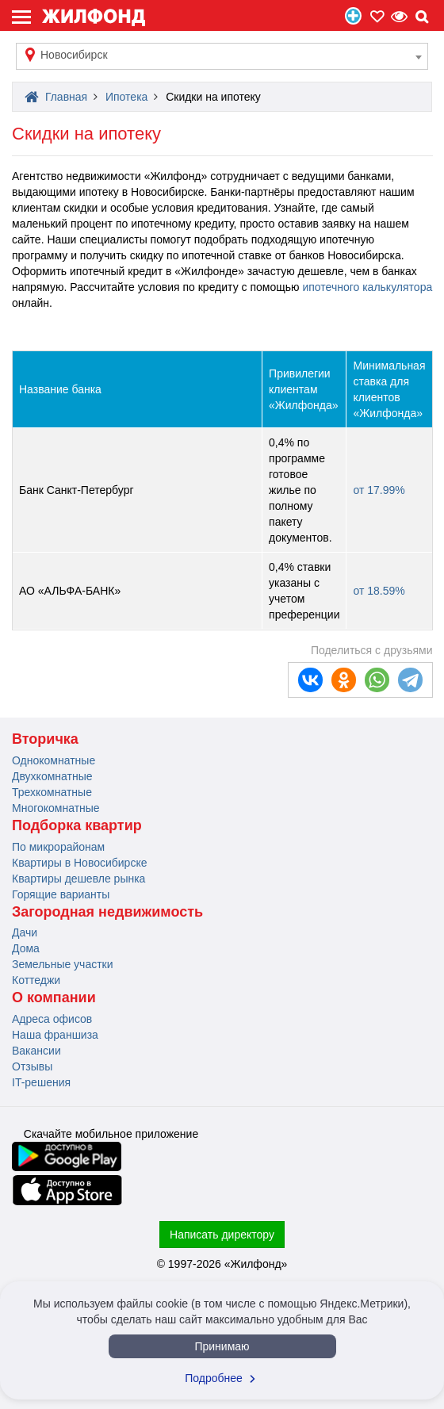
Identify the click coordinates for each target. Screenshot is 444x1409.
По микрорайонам (58, 846)
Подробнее (222, 1378)
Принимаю (221, 1346)
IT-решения (41, 1082)
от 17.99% (378, 490)
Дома (26, 948)
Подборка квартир (77, 825)
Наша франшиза (55, 1034)
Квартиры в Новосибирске (79, 862)
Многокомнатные (56, 808)
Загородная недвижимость (107, 912)
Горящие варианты (60, 894)
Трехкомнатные (52, 792)
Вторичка (45, 739)
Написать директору (222, 1234)
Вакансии (36, 1050)
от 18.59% (378, 590)
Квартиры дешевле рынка (78, 878)
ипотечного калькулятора (367, 287)
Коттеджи (36, 980)
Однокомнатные (53, 760)
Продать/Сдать (353, 16)
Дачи (24, 932)
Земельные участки (62, 964)
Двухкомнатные (52, 776)
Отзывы (32, 1066)
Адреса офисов (52, 1019)
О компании (54, 997)
